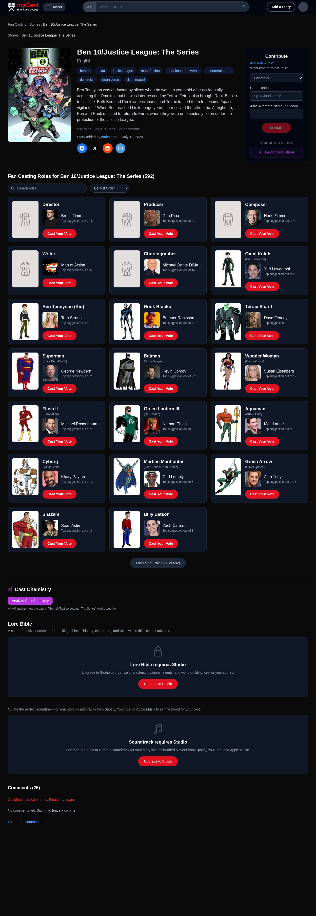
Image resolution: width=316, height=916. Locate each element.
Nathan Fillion (175, 424)
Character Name (263, 88)
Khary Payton (73, 477)
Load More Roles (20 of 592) (158, 563)
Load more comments (24, 822)
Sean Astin (70, 525)
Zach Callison (175, 525)
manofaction (150, 71)
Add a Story (249, 7)
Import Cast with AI (276, 152)
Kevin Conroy (174, 371)
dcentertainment (219, 71)
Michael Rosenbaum (79, 424)
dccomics (87, 80)
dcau (101, 71)
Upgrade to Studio (158, 684)
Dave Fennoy (275, 318)
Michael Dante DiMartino (183, 265)
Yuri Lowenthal (277, 269)
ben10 (85, 71)
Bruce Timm (71, 216)
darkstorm (109, 137)
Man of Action (73, 265)
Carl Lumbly (173, 477)
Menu (54, 6)
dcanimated (136, 80)
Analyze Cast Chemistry (30, 601)
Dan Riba (171, 216)
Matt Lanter (274, 424)
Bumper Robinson (178, 318)
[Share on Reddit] (108, 148)
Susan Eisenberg (279, 371)
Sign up (298, 7)
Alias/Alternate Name (274, 106)
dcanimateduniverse (183, 71)
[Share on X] (95, 148)
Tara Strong (71, 318)
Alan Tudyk (273, 477)
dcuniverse (110, 80)
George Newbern (76, 371)
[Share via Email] (120, 148)
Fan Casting (17, 24)
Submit (276, 128)
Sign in (276, 7)
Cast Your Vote (59, 234)
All (75, 7)
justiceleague (123, 71)
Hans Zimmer (276, 216)
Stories (34, 24)
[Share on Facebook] (82, 148)
